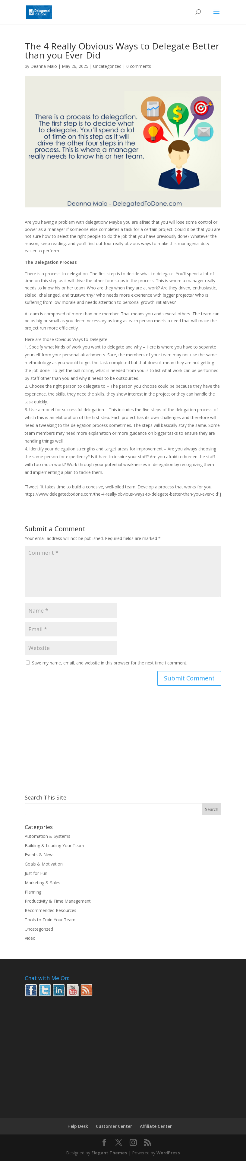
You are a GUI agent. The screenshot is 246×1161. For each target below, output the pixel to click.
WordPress (168, 1153)
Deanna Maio (43, 66)
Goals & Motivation (44, 864)
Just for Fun (36, 873)
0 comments (138, 66)
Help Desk (78, 1126)
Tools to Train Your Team (50, 920)
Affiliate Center (156, 1126)
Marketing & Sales (42, 882)
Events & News (40, 854)
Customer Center (114, 1126)
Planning (33, 892)
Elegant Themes (109, 1153)
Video (30, 938)
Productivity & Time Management (58, 901)
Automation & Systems (47, 836)
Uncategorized (107, 66)
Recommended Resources (50, 910)
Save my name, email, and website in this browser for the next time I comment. (109, 663)
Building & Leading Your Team (54, 845)
